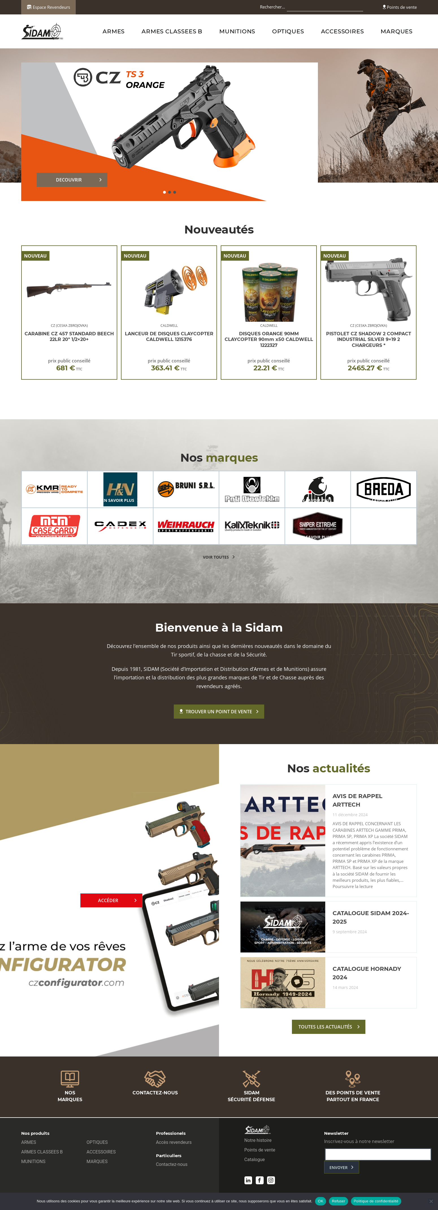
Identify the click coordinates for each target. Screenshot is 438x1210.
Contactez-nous (172, 1165)
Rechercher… (272, 7)
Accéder (108, 901)
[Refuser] (431, 1201)
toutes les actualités (325, 1028)
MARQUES (397, 31)
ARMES (114, 31)
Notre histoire (258, 1141)
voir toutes (216, 557)
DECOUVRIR (69, 180)
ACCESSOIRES (342, 31)
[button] (164, 192)
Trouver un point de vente (216, 711)
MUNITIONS (237, 31)
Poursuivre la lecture (353, 887)
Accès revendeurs (174, 1143)
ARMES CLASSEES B (172, 31)
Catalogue (254, 1160)
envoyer (338, 1168)
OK (320, 1201)
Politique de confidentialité (376, 1201)
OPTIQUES (288, 31)
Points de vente (400, 7)
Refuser (338, 1201)
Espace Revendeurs (48, 7)
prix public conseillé (69, 365)
